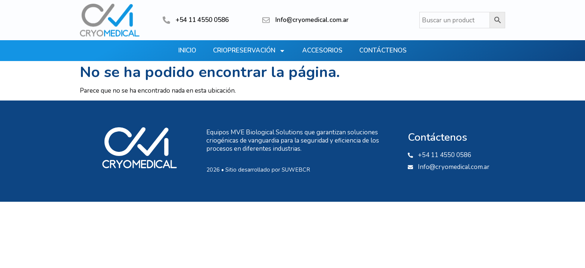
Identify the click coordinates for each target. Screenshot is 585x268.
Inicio (187, 50)
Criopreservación (249, 51)
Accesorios (322, 50)
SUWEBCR (296, 169)
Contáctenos (383, 50)
